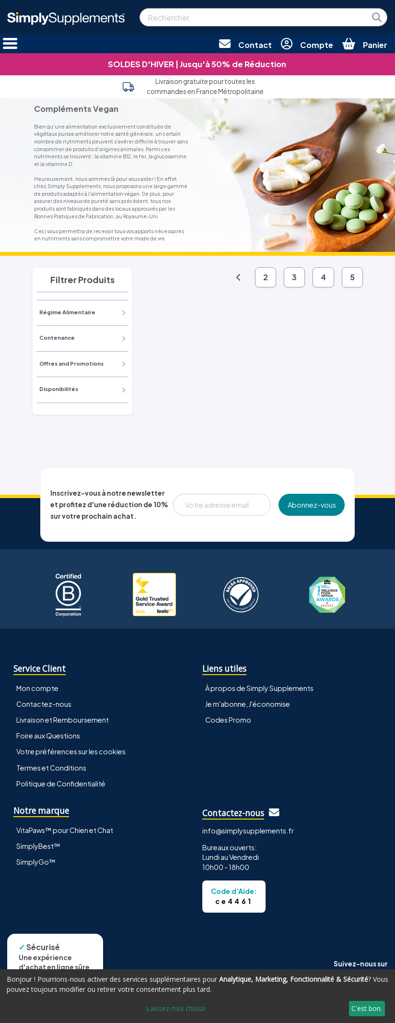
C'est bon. (366, 1008)
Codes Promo (228, 719)
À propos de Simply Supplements (259, 688)
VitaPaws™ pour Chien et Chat (64, 830)
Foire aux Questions (48, 735)
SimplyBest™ (38, 846)
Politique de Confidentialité (60, 783)
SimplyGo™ (36, 861)
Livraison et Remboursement (62, 719)
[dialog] (197, 996)
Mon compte (37, 688)
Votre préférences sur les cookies (71, 751)
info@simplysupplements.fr (248, 830)
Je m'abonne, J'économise (247, 704)
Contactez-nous (43, 704)
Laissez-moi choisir (176, 1008)
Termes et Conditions (51, 767)
